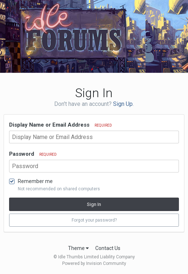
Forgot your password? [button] (94, 220)
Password (33, 154)
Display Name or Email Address (60, 125)
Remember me (35, 181)
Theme (78, 248)
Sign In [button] (94, 204)
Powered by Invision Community (94, 263)
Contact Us (107, 248)
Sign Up (123, 103)
